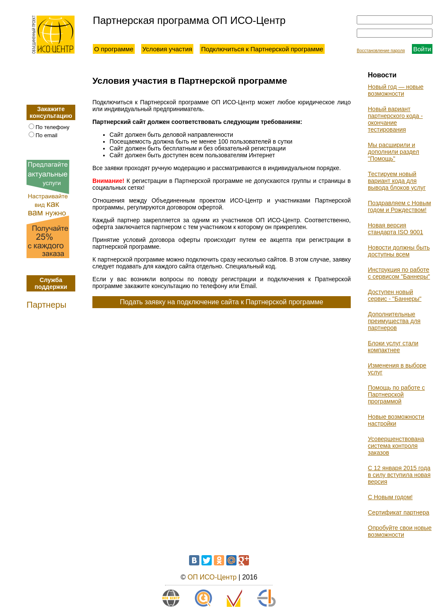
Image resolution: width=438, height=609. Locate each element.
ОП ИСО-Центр (212, 577)
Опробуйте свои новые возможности (400, 531)
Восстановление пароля (381, 50)
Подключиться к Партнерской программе (262, 49)
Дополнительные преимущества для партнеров (394, 321)
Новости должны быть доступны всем (399, 251)
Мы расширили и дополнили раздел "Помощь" (393, 151)
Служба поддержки (51, 283)
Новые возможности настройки (396, 420)
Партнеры (46, 304)
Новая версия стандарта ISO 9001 (395, 228)
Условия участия (167, 49)
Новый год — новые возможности (395, 90)
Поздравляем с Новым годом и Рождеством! (399, 206)
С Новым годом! (390, 497)
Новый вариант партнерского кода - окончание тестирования (395, 119)
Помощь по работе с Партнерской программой (396, 394)
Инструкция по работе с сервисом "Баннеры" (399, 273)
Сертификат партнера (398, 512)
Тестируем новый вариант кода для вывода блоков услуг (397, 181)
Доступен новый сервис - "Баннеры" (394, 295)
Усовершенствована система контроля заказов (396, 445)
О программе (113, 49)
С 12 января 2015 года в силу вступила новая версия (399, 475)
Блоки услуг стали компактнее (393, 346)
